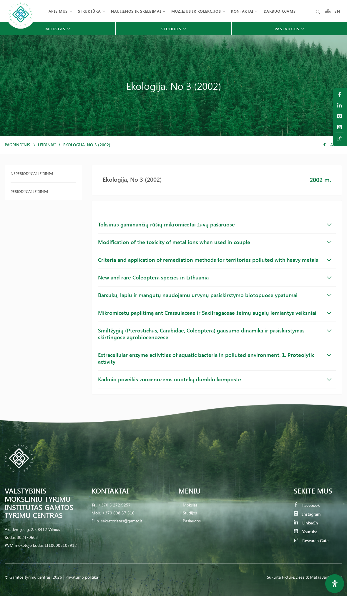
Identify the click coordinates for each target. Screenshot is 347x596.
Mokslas (190, 505)
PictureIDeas (293, 577)
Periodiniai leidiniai (29, 191)
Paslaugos (192, 521)
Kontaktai (242, 11)
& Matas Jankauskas (324, 577)
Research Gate (311, 540)
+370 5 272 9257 (114, 505)
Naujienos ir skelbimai (136, 11)
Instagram (307, 514)
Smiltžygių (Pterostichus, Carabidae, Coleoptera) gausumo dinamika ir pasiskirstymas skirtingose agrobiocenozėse (214, 334)
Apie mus (58, 11)
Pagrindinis (17, 145)
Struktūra (89, 11)
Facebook (307, 505)
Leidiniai (47, 145)
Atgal (332, 145)
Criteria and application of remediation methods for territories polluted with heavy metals (214, 259)
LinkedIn (306, 523)
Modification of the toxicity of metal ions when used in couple (214, 242)
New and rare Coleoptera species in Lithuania (214, 277)
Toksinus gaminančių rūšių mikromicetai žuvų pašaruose (214, 224)
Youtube (305, 531)
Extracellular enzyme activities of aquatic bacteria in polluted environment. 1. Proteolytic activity (214, 358)
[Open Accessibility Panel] (334, 583)
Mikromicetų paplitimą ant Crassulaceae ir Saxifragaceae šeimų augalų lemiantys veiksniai (214, 312)
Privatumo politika (81, 577)
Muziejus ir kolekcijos (196, 11)
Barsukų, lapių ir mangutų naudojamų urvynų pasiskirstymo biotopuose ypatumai (214, 295)
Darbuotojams (280, 11)
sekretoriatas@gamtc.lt (121, 521)
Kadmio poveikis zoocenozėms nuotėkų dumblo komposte (214, 379)
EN (337, 11)
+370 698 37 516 (118, 513)
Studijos (190, 513)
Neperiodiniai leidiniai (32, 173)
